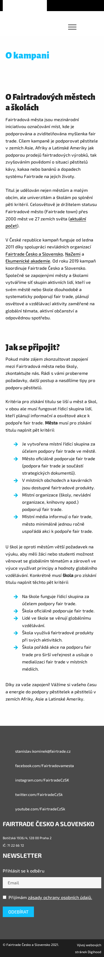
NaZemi (73, 253)
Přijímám (47, 897)
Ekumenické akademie (28, 260)
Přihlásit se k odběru (23, 870)
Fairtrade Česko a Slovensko (34, 253)
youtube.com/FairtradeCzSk (34, 809)
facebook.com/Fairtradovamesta (38, 765)
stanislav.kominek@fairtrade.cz (37, 751)
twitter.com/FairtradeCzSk (33, 794)
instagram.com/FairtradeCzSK (36, 780)
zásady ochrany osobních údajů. (60, 897)
